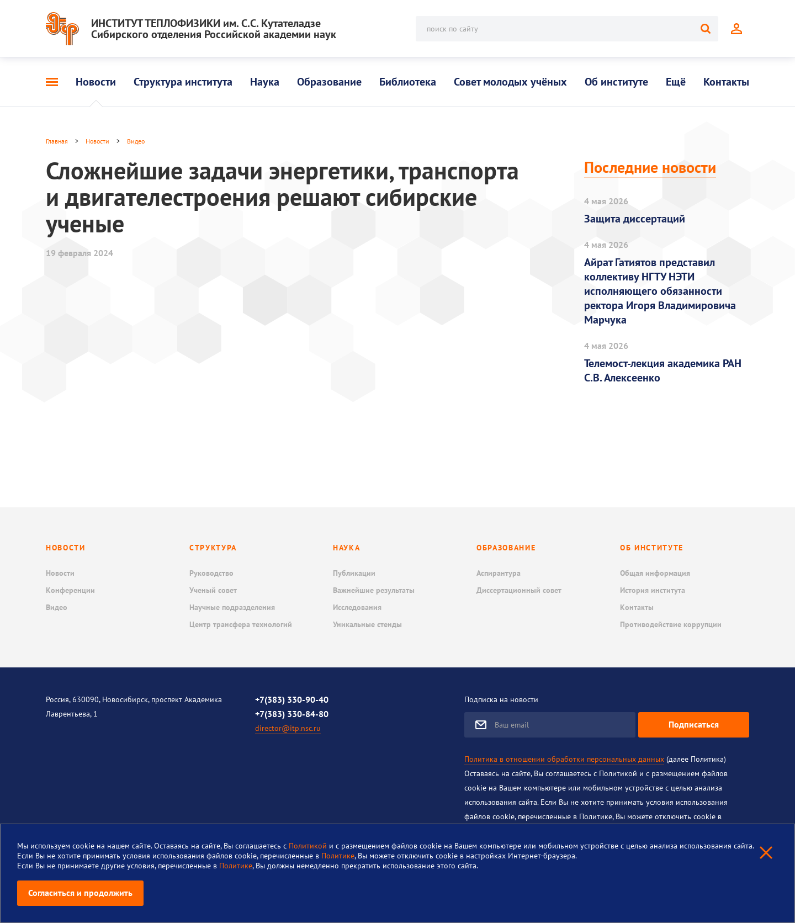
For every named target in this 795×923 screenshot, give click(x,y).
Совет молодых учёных (510, 82)
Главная (57, 141)
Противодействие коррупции (671, 624)
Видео (136, 141)
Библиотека (407, 82)
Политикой (309, 846)
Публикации (354, 573)
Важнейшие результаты (374, 590)
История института (652, 590)
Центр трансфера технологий (240, 624)
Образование (329, 82)
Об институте (616, 82)
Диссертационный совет (518, 590)
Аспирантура (498, 573)
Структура (213, 548)
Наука (264, 82)
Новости (96, 82)
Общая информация (655, 573)
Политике (337, 856)
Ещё (676, 82)
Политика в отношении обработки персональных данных (564, 759)
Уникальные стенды (367, 624)
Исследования (357, 607)
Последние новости (650, 167)
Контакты (726, 82)
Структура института (183, 82)
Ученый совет (213, 590)
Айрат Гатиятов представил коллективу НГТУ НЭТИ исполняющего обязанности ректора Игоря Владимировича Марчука (660, 291)
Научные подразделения (232, 607)
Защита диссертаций (634, 218)
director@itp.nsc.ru (288, 728)
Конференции (70, 590)
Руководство (211, 573)
